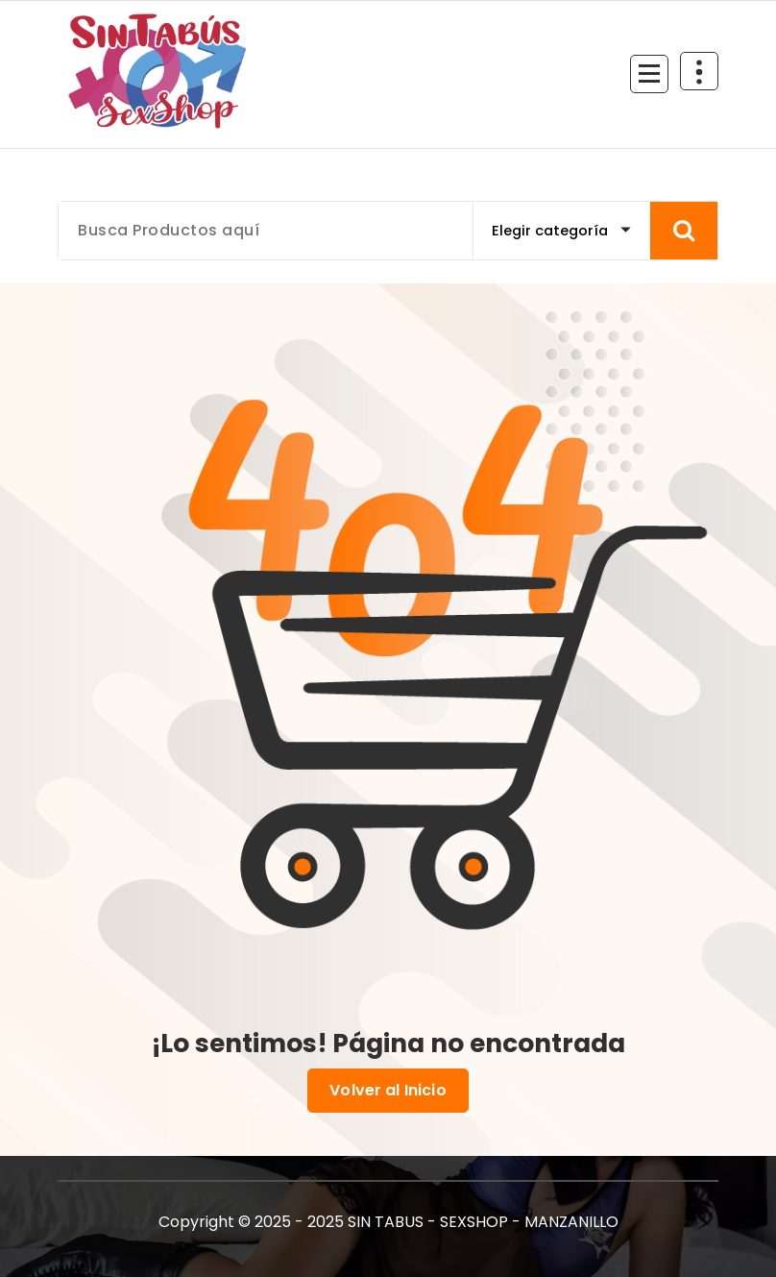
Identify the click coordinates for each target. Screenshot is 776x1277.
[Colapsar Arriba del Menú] (699, 71)
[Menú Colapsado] (649, 74)
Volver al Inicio (388, 1090)
